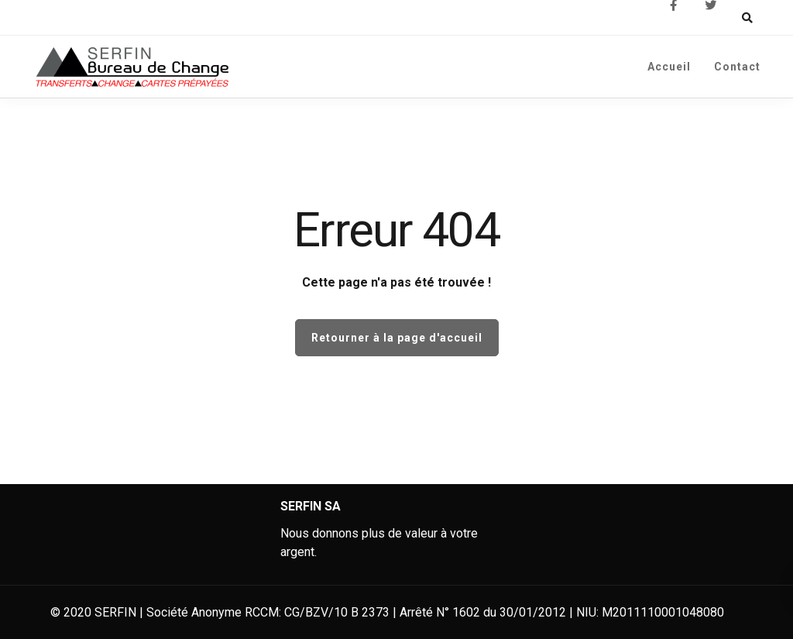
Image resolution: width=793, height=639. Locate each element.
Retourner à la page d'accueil (396, 338)
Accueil (669, 66)
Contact (737, 66)
